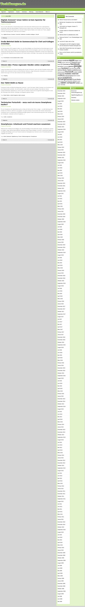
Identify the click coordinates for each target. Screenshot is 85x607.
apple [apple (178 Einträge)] (72, 60)
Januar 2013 (61, 457)
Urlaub (21, 57)
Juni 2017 (60, 321)
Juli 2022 (60, 165)
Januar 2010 (61, 550)
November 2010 (61, 524)
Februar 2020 (61, 239)
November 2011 (61, 493)
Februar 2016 (61, 362)
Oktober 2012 (61, 465)
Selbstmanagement (26, 136)
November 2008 (61, 586)
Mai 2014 (60, 416)
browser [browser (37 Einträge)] (63, 62)
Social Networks (39, 11)
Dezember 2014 (61, 398)
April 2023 (60, 142)
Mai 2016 (60, 355)
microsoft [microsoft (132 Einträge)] (69, 72)
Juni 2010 (60, 537)
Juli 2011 (60, 504)
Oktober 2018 (61, 280)
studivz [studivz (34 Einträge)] (78, 81)
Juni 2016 (60, 352)
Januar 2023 (61, 150)
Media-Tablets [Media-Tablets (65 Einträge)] (67, 70)
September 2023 (62, 129)
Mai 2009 (60, 570)
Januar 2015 (61, 396)
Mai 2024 (60, 108)
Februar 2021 (61, 209)
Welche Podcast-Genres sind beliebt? (68, 19)
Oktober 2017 (61, 311)
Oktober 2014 (61, 404)
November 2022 (61, 155)
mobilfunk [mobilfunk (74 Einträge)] (61, 75)
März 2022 (60, 175)
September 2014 (62, 406)
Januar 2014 (61, 427)
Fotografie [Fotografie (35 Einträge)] (66, 66)
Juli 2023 (60, 134)
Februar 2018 (61, 301)
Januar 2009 (61, 581)
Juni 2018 (60, 291)
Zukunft (37, 34)
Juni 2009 (60, 568)
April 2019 (60, 265)
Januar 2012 (61, 488)
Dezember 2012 (61, 460)
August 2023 (61, 132)
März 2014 (60, 422)
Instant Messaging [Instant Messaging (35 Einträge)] (73, 68)
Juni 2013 (60, 445)
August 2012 (61, 470)
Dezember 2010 (61, 522)
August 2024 (61, 101)
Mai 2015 (60, 386)
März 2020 (60, 237)
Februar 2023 (61, 147)
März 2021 (60, 206)
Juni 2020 (60, 229)
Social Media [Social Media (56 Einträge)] (77, 79)
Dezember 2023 (61, 121)
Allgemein (3, 11)
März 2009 (60, 575)
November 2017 (61, 309)
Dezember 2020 (61, 214)
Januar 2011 (61, 519)
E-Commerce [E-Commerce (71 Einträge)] (65, 64)
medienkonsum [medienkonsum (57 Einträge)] (76, 70)
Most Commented (70, 16)
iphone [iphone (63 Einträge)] (60, 70)
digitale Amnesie (7, 34)
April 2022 (60, 173)
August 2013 (61, 439)
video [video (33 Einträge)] (81, 83)
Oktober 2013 (61, 434)
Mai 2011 (60, 509)
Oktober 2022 (61, 157)
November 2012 (61, 463)
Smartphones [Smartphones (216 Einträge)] (65, 79)
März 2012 (60, 483)
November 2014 (61, 401)
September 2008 (62, 591)
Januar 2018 (61, 303)
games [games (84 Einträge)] (70, 66)
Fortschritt (18, 34)
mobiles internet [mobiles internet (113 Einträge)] (71, 74)
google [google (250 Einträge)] (78, 66)
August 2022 (61, 162)
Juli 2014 (60, 411)
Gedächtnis (23, 34)
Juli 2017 (60, 319)
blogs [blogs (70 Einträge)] (59, 62)
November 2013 (61, 432)
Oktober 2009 (61, 558)
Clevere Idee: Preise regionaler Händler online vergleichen (25, 65)
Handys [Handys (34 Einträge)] (59, 68)
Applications (11, 11)
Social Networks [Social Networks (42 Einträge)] (68, 81)
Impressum (19, 9)
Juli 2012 (60, 473)
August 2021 (61, 193)
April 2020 (60, 234)
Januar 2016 (61, 365)
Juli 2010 (60, 534)
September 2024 (62, 98)
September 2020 (62, 221)
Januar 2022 (61, 180)
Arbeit (5, 136)
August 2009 (61, 563)
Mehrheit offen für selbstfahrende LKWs (69, 34)
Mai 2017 (60, 324)
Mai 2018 (60, 293)
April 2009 (60, 573)
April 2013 (60, 450)
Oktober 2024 (61, 96)
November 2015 (61, 370)
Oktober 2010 (61, 527)
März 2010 (60, 545)
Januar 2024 (61, 119)
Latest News (61, 16)
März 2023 (60, 144)
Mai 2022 (60, 170)
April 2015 (60, 388)
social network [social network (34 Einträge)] (61, 81)
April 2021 (60, 203)
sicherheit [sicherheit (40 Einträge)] (60, 77)
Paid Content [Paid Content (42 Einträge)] (76, 75)
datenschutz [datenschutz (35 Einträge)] (68, 62)
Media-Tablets (7, 95)
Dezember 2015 (61, 368)
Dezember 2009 (61, 552)
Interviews (24, 11)
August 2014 (61, 409)
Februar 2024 (61, 116)
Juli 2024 (60, 103)
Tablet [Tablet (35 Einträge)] (59, 83)
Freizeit (20, 136)
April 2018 (60, 296)
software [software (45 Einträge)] (75, 81)
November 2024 (61, 93)
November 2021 (61, 185)
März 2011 (60, 514)
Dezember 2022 (61, 152)
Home (2, 9)
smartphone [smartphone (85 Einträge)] (67, 77)
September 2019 (62, 252)
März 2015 (60, 391)
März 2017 (60, 329)
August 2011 (61, 501)
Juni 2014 (60, 414)
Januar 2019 (61, 273)
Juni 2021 (60, 198)
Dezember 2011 (61, 491)
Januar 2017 (61, 334)
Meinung (31, 11)
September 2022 (62, 160)
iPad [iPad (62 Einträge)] (78, 68)
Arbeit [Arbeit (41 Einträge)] (80, 60)
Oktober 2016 (61, 342)
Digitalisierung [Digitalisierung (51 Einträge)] (75, 62)
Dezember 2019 (61, 244)
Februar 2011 (61, 516)
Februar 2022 (61, 178)
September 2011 (62, 498)
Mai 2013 (60, 447)
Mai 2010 (60, 540)
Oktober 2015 (61, 373)
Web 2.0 (47, 11)
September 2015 (62, 375)
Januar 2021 (61, 211)
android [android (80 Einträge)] (66, 60)
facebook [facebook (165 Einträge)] (75, 64)
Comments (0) (51, 37)
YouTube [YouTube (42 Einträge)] (63, 84)
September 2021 (62, 191)
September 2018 (62, 283)
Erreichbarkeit (7, 57)
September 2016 (62, 345)
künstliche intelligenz (30, 34)
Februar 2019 (61, 270)
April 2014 (60, 419)
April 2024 (60, 111)
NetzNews (73, 97)
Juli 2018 (60, 288)
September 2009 (62, 560)
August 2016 (61, 347)
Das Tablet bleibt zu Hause (12, 83)
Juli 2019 (60, 257)
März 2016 (60, 360)
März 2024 (60, 114)
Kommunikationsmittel (15, 57)
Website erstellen (75, 100)
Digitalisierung (15, 136)
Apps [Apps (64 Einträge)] (76, 60)
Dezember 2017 (61, 306)
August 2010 (61, 532)
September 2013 (62, 437)
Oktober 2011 (61, 496)
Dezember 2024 (61, 90)
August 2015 (61, 378)
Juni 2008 (60, 599)
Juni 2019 (60, 260)
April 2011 (60, 511)
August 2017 (61, 316)
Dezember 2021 (61, 183)
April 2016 (60, 357)
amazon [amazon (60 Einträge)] (60, 60)
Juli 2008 (60, 596)
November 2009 (61, 555)
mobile (5, 116)
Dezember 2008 (61, 583)
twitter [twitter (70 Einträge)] (78, 83)
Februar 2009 (61, 578)
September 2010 (62, 529)
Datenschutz (10, 9)
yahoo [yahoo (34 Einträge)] (59, 84)
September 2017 (62, 314)
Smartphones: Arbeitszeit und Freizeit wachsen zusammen (25, 124)
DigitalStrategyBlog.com (77, 95)
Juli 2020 (60, 226)
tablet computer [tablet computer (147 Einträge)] (68, 82)
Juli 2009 (60, 565)
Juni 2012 (60, 475)
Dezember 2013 (61, 429)
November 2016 (61, 339)
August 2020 (61, 224)
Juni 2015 (60, 383)
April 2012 (60, 481)
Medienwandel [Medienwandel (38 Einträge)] (61, 72)
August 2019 (61, 255)
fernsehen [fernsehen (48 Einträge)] (60, 66)
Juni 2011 (60, 506)
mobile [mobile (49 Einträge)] (75, 72)
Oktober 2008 (61, 588)
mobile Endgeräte (14, 95)
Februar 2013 (61, 455)
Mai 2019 (60, 262)
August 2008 (61, 593)
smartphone (9, 116)
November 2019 (61, 247)
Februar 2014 (61, 424)
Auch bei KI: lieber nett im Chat (67, 41)
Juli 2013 (60, 442)
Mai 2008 (60, 601)
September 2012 (62, 468)
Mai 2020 (60, 232)
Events (18, 11)
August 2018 (61, 286)
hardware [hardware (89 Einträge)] (65, 68)
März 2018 (60, 298)
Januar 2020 (61, 242)
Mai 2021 (60, 201)
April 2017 (60, 327)
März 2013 (60, 452)
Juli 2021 (60, 196)
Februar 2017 (61, 332)
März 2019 (60, 268)
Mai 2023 (60, 139)
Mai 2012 (60, 478)
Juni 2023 (60, 137)
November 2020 (61, 216)
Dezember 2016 (61, 337)
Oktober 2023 (61, 126)
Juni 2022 (60, 167)
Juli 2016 (60, 350)
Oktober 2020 (61, 219)
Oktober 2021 (61, 188)
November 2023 (61, 124)
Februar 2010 (61, 547)
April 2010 (60, 542)
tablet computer (21, 95)
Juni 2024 (60, 106)
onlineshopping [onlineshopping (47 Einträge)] (69, 75)
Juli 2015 (60, 380)
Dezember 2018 (61, 275)
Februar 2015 (61, 393)
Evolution (13, 34)
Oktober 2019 (61, 250)
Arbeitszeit (9, 136)
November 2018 (61, 278)
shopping (6, 75)
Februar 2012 (61, 486)
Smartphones (34, 136)
